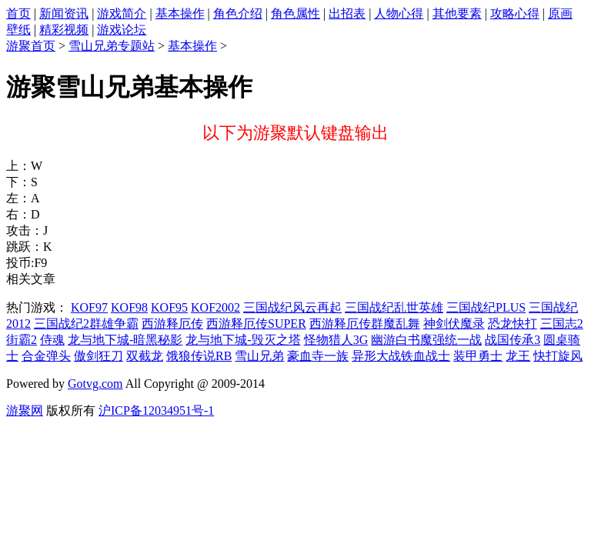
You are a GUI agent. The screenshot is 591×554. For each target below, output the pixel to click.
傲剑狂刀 (98, 355)
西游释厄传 (172, 323)
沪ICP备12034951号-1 (156, 410)
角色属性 (295, 13)
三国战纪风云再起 (292, 307)
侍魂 (52, 339)
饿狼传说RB (199, 355)
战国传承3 (512, 339)
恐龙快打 (512, 323)
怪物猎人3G (336, 339)
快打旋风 (558, 355)
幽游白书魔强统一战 (426, 339)
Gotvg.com (95, 383)
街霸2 (21, 339)
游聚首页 (30, 45)
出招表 (347, 13)
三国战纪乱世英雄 (394, 307)
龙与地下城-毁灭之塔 (242, 339)
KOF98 (129, 307)
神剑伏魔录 (454, 323)
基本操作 (180, 13)
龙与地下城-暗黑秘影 (125, 339)
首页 (18, 13)
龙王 (518, 355)
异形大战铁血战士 (401, 355)
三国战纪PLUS (486, 307)
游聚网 (24, 410)
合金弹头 (46, 355)
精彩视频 (63, 29)
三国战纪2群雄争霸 (86, 323)
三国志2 (561, 323)
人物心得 (398, 13)
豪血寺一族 (318, 355)
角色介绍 (237, 13)
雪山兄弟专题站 (111, 45)
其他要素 (457, 13)
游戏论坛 (121, 29)
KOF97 (89, 307)
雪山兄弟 (259, 355)
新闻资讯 (63, 13)
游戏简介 (121, 13)
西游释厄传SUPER (256, 323)
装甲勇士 (478, 355)
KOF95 (169, 307)
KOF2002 (215, 307)
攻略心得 (514, 13)
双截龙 (144, 355)
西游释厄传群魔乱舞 (364, 323)
